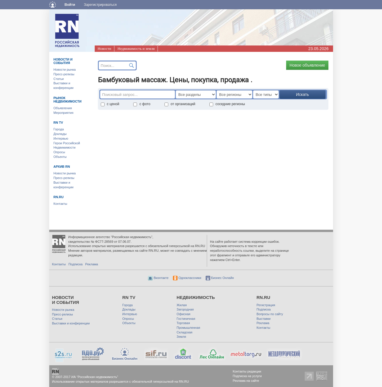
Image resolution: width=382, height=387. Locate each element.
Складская (184, 332)
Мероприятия (64, 112)
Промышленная (188, 327)
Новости (104, 48)
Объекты (60, 156)
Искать (302, 94)
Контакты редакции (247, 371)
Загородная (185, 309)
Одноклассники (187, 278)
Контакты (60, 203)
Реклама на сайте (246, 380)
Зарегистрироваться (100, 5)
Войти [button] (70, 5)
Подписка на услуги (247, 376)
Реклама (91, 264)
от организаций (180, 104)
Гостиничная (186, 318)
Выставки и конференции (71, 323)
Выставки (264, 318)
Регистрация (266, 305)
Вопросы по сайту (270, 314)
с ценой (110, 104)
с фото (141, 104)
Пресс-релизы (64, 74)
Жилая (182, 305)
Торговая (183, 323)
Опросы (59, 152)
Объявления (63, 108)
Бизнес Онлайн (220, 278)
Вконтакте (158, 278)
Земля (181, 336)
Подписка (75, 264)
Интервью (61, 138)
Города (59, 129)
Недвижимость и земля (136, 48)
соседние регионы (227, 104)
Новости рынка (65, 69)
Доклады (60, 134)
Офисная (183, 314)
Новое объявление (307, 65)
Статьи (59, 79)
